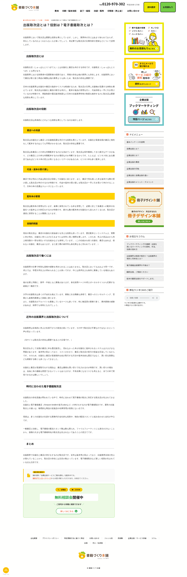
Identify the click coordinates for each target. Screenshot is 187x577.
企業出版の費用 (133, 162)
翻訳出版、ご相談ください (137, 272)
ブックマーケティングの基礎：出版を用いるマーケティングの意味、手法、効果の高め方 (142, 247)
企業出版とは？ (133, 155)
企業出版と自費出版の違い (137, 175)
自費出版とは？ (133, 148)
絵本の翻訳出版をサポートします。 (141, 278)
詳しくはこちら (68, 511)
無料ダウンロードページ (42, 478)
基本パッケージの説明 (136, 142)
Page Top (6, 571)
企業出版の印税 (133, 168)
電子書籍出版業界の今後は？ (138, 265)
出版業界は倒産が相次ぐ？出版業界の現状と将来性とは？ (142, 257)
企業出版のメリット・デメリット (140, 182)
